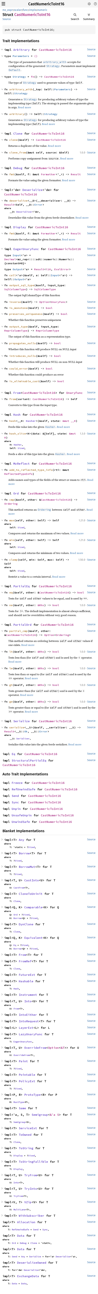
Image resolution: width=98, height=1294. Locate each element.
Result (76, 174)
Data (20, 1236)
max (11, 520)
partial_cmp (18, 631)
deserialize (18, 200)
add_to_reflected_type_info (30, 469)
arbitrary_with (21, 89)
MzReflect (21, 463)
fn (32, 76)
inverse (15, 302)
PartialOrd (22, 625)
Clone (17, 133)
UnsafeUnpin (22, 815)
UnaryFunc (58, 302)
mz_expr (7, 9)
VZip (28, 1202)
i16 (48, 269)
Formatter (48, 174)
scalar (17, 9)
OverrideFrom (35, 1048)
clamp (13, 559)
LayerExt (26, 1028)
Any (21, 840)
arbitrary (16, 114)
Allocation (26, 1222)
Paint (23, 1061)
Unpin (16, 809)
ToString (26, 1148)
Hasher (31, 421)
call (12, 275)
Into (28, 1001)
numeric (42, 9)
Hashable (26, 981)
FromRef (25, 961)
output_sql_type (21, 285)
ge (11, 701)
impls (32, 9)
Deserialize (32, 190)
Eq (13, 754)
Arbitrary (21, 50)
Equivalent (33, 938)
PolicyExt (27, 1081)
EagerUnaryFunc (26, 249)
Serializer (23, 738)
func (25, 9)
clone (13, 139)
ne (11, 605)
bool (49, 308)
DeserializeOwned (31, 1263)
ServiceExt (28, 1128)
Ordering (11, 503)
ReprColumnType (16, 330)
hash (12, 421)
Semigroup (40, 1115)
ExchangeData (28, 1276)
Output (18, 269)
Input (17, 255)
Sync (15, 802)
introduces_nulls (22, 356)
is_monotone (18, 308)
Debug (17, 168)
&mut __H (69, 421)
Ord (16, 493)
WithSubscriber (31, 1216)
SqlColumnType (15, 289)
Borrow (24, 853)
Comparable (33, 907)
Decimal (10, 259)
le (11, 668)
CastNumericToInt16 (46, 4)
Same (22, 1108)
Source (6, 19)
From (17, 393)
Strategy (19, 76)
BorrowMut (27, 867)
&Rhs (41, 605)
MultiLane (19, 1209)
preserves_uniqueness (26, 314)
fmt (11, 174)
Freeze (17, 783)
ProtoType (32, 1095)
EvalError (61, 269)
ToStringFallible (33, 1162)
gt (11, 685)
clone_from (17, 152)
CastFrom (18, 887)
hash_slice (17, 433)
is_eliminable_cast (24, 381)
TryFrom (30, 1175)
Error (38, 204)
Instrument (28, 995)
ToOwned (25, 1135)
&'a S (54, 1115)
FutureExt (27, 975)
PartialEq (21, 586)
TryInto (30, 1189)
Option (44, 302)
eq (11, 592)
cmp (11, 499)
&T (62, 1048)
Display (19, 227)
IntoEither (28, 1015)
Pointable (27, 1075)
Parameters (21, 56)
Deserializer (24, 211)
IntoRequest (29, 1021)
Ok (26, 731)
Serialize (21, 721)
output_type (18, 326)
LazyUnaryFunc (31, 1034)
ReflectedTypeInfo (18, 473)
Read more (24, 107)
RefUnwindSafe (23, 789)
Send (15, 796)
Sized (21, 448)
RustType (18, 1102)
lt (11, 651)
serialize (16, 727)
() (36, 56)
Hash (17, 415)
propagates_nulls (22, 343)
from (12, 399)
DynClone (26, 924)
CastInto (31, 880)
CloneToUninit (31, 894)
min (11, 540)
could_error (18, 368)
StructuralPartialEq (29, 760)
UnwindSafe (21, 822)
